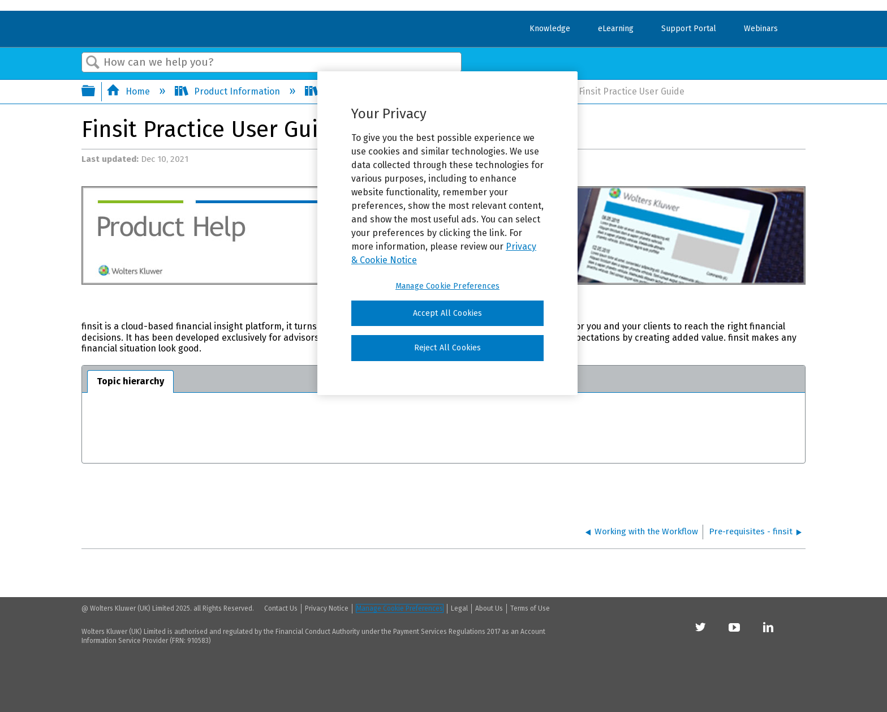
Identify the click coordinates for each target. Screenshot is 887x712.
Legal (459, 608)
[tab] (130, 381)
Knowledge (549, 28)
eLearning (616, 28)
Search (92, 62)
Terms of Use (530, 608)
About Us (489, 608)
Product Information (228, 91)
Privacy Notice (326, 608)
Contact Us (281, 608)
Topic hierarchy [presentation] (130, 381)
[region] (447, 233)
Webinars (761, 28)
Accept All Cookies (448, 313)
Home (129, 91)
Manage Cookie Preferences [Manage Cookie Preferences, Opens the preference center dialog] (447, 286)
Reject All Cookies (447, 348)
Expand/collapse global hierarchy (95, 92)
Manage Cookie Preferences (399, 608)
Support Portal (688, 28)
